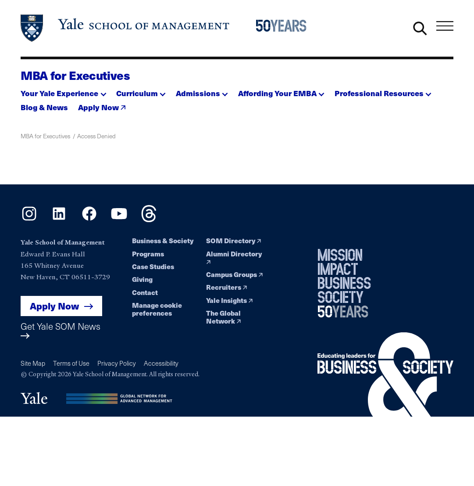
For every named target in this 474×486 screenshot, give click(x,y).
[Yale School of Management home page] (126, 28)
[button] (63, 91)
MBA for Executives (75, 75)
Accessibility (161, 363)
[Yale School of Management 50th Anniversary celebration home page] (286, 28)
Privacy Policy (116, 363)
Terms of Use (71, 363)
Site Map (33, 363)
